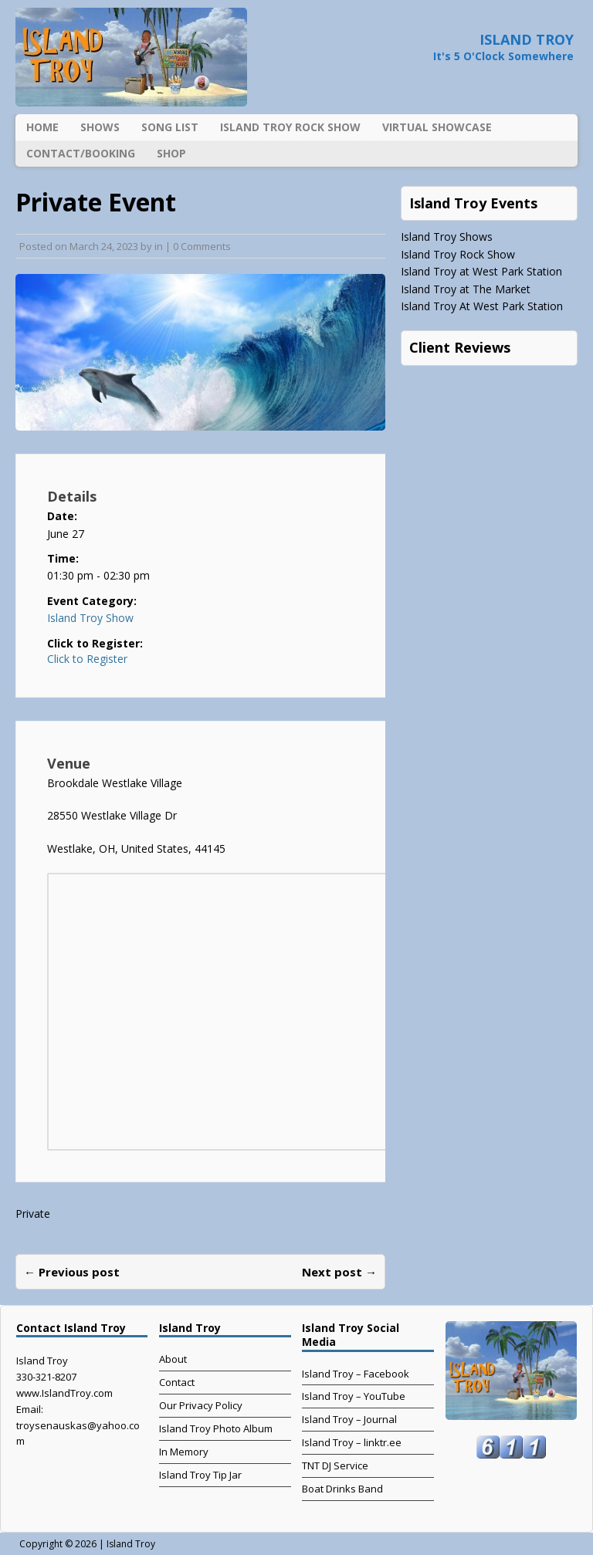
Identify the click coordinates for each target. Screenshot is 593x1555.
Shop (171, 153)
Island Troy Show (90, 617)
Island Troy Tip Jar (200, 1475)
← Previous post (72, 1271)
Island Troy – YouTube (353, 1396)
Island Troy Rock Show (290, 127)
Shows (100, 127)
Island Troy (131, 1543)
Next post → (339, 1271)
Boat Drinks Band (342, 1489)
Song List (169, 127)
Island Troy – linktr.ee (352, 1442)
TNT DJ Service (335, 1465)
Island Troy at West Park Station (481, 271)
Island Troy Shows (447, 236)
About (173, 1359)
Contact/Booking (80, 153)
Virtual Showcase (437, 127)
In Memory (183, 1452)
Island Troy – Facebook (355, 1374)
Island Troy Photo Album (216, 1428)
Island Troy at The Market (465, 289)
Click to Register (87, 659)
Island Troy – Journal (349, 1419)
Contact (177, 1382)
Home (42, 127)
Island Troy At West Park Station (482, 306)
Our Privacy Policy (200, 1405)
